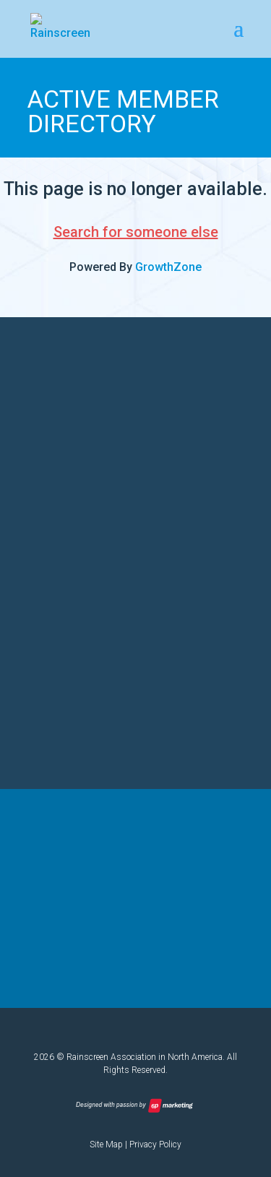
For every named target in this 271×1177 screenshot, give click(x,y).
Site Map (106, 1144)
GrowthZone (168, 267)
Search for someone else (135, 232)
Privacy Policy (155, 1144)
